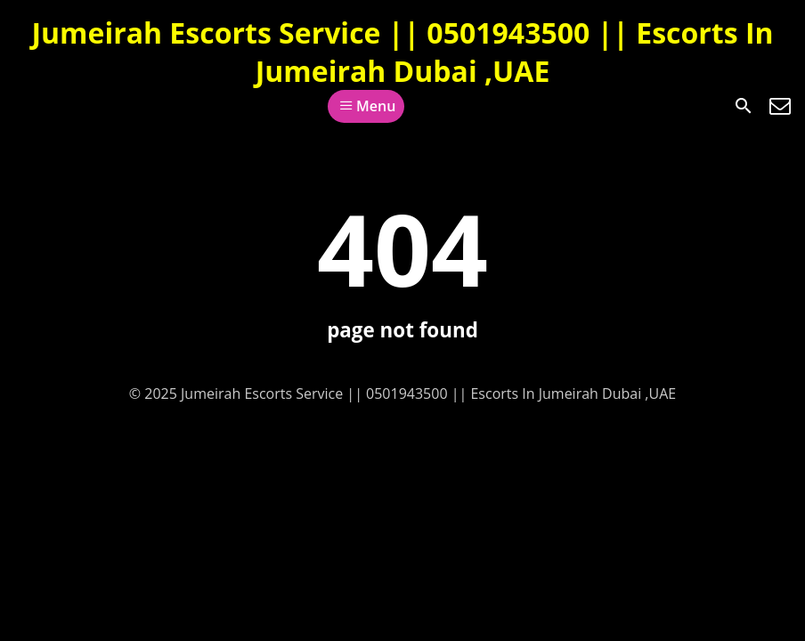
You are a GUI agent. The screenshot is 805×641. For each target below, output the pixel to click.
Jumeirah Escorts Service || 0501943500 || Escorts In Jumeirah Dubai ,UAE (402, 51)
